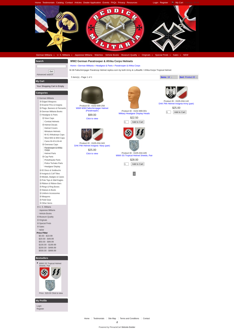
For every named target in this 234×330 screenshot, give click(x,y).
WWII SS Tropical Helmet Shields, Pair (134, 155)
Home (38, 2)
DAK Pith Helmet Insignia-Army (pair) (176, 103)
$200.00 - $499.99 (47, 247)
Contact (69, 2)
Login (155, 2)
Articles (78, 2)
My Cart (179, 2)
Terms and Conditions (129, 318)
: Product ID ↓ (188, 77)
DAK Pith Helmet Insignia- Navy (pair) (92, 145)
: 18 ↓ (166, 77)
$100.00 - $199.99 (47, 244)
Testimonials (48, 2)
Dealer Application (92, 2)
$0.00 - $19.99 (46, 236)
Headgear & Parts (104, 65)
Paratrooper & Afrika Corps (127, 65)
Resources (132, 2)
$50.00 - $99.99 (46, 241)
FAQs (113, 2)
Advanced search (45, 74)
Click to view (57, 293)
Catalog (60, 2)
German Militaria (86, 65)
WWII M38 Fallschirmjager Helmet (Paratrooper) (92, 109)
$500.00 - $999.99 (47, 250)
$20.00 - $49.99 (46, 239)
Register (164, 2)
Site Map (112, 318)
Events (105, 2)
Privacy (121, 2)
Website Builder (128, 327)
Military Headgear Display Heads (134, 113)
